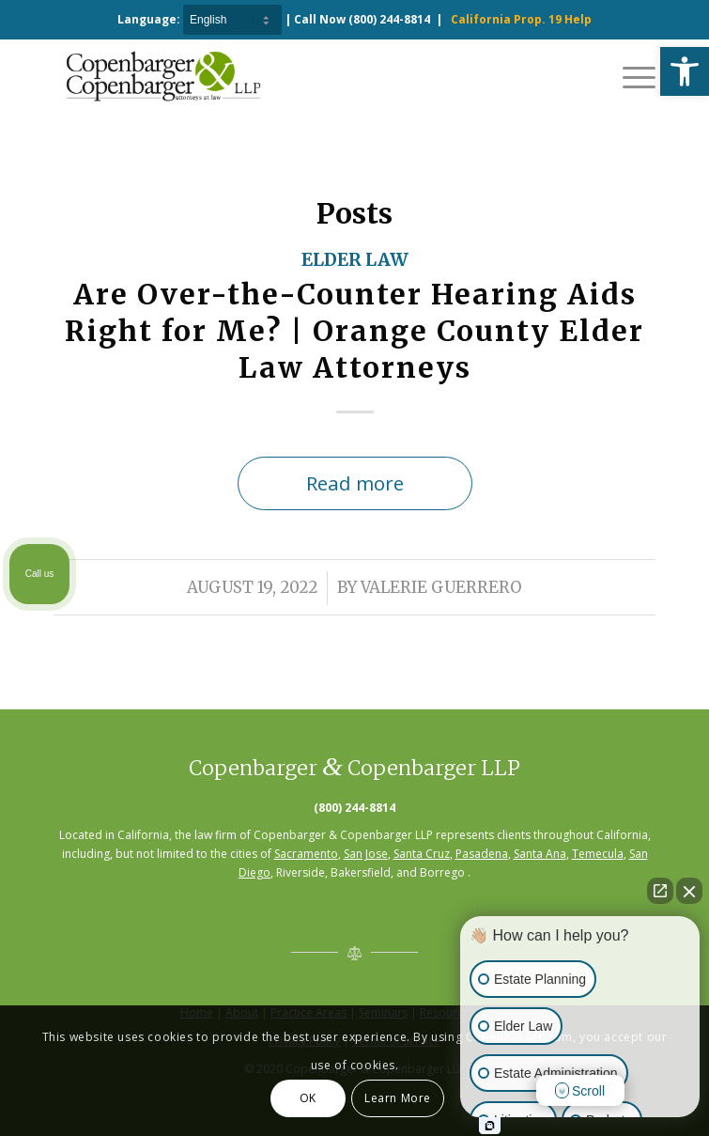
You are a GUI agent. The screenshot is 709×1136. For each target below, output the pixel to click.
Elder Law (354, 260)
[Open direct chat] (660, 891)
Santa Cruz (421, 854)
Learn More (397, 1098)
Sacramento (306, 854)
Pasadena (481, 854)
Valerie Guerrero (441, 588)
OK (308, 1098)
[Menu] (629, 76)
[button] (684, 71)
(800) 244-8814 (389, 19)
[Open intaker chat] (490, 1125)
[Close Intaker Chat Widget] (689, 891)
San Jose (366, 854)
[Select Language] (232, 20)
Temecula (598, 854)
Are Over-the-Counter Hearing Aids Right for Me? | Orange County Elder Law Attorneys (354, 330)
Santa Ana (540, 854)
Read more (355, 483)
